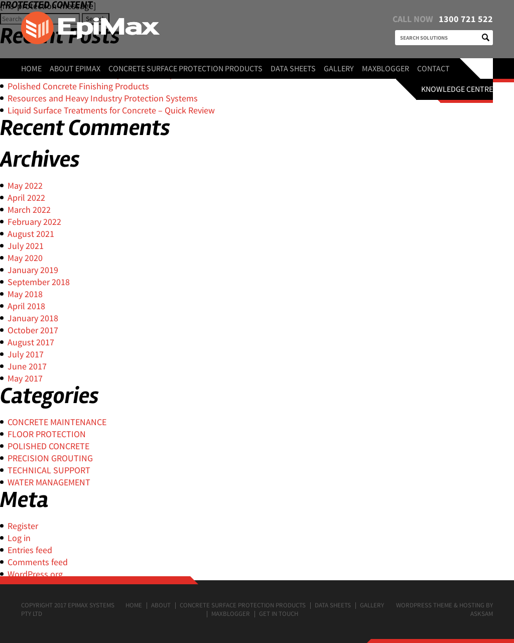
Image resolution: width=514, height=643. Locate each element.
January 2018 (33, 318)
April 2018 (26, 306)
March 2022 (29, 209)
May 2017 (25, 378)
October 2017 (33, 330)
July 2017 (26, 354)
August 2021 (31, 233)
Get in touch (278, 613)
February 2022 (34, 221)
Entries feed (30, 550)
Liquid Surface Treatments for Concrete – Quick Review (111, 110)
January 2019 (33, 270)
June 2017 (27, 366)
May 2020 (25, 258)
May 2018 (25, 294)
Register (23, 526)
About (161, 605)
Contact (433, 68)
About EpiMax (75, 68)
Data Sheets (293, 68)
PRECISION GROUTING (50, 458)
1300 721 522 (466, 19)
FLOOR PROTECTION (47, 434)
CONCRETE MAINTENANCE (57, 422)
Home (31, 68)
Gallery (339, 68)
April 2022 (26, 197)
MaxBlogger (385, 68)
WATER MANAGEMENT (49, 482)
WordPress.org (35, 574)
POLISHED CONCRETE (48, 446)
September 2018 (39, 282)
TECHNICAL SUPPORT (49, 470)
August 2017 (31, 342)
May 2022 (25, 185)
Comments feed (38, 562)
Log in (19, 538)
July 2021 (26, 245)
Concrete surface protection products (185, 68)
